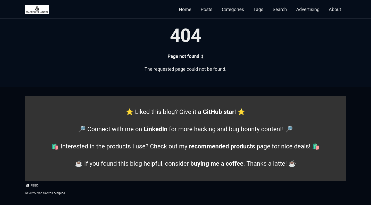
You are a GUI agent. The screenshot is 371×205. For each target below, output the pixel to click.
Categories (233, 9)
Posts (207, 9)
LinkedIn (155, 129)
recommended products (222, 146)
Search (280, 9)
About (335, 9)
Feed (32, 185)
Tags (258, 9)
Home (185, 9)
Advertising (308, 9)
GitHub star (218, 111)
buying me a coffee (216, 163)
